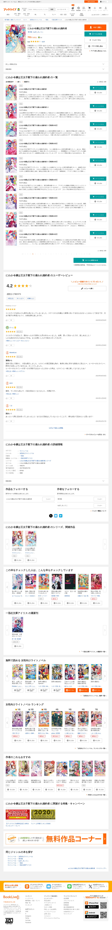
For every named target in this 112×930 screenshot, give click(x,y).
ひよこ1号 (28, 686)
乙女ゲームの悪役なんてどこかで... (69, 683)
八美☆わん (97, 733)
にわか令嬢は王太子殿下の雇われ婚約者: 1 (11, 782)
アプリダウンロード (50, 903)
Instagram (28, 916)
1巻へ (19, 82)
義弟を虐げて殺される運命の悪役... (30, 730)
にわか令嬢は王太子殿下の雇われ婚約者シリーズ (35, 461)
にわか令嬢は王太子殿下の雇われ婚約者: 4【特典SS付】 (38, 143)
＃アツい (22, 371)
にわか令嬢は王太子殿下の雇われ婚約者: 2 (33, 107)
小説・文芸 (63, 14)
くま (11, 405)
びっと (12, 327)
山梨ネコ (27, 733)
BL (36, 14)
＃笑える (10, 298)
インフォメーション (50, 911)
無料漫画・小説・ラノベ (32, 900)
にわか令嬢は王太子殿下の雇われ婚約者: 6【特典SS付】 (38, 180)
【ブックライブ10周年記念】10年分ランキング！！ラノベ (17, 825)
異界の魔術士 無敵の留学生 (83, 682)
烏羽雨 (58, 733)
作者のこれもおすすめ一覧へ (97, 795)
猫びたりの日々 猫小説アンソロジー (49, 782)
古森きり (80, 596)
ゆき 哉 (86, 596)
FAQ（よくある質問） (50, 909)
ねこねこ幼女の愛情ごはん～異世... (43, 730)
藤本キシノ (34, 733)
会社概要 (66, 898)
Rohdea (14, 686)
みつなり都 (72, 733)
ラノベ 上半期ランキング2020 (40, 823)
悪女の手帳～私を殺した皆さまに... (96, 593)
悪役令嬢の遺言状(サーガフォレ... (56, 593)
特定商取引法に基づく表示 (71, 909)
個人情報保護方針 (69, 907)
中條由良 (99, 596)
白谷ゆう (32, 596)
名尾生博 (61, 686)
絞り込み (24, 9)
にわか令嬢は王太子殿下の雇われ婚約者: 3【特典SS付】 (38, 125)
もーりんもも (16, 596)
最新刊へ (27, 82)
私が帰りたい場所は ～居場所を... (17, 593)
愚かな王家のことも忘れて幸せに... (83, 730)
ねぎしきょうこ (38, 32)
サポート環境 (48, 907)
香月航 (30, 32)
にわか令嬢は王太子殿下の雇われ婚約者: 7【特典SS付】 (38, 198)
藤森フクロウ (82, 733)
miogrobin (49, 686)
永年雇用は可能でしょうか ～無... (56, 730)
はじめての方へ (96, 14)
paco (11, 383)
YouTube (27, 920)
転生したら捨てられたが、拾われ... (69, 730)
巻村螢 (53, 596)
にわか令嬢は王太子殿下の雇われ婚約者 (33, 89)
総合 (8, 14)
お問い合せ (47, 914)
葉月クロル (41, 733)
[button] (17, 560)
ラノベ (54, 14)
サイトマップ (68, 914)
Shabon (48, 733)
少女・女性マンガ (26, 14)
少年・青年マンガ (17, 14)
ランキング (28, 905)
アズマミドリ (16, 553)
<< (22, 254)
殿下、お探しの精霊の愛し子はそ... (17, 683)
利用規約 (66, 905)
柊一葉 (14, 639)
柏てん (66, 686)
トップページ (29, 898)
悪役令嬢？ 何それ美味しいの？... (30, 683)
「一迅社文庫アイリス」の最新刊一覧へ (93, 651)
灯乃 (39, 596)
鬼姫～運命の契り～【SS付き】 (30, 592)
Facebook (28, 922)
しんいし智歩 (21, 686)
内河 (88, 733)
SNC (57, 596)
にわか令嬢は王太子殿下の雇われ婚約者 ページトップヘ (87, 868)
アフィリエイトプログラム (52, 918)
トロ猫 (66, 733)
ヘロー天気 (41, 686)
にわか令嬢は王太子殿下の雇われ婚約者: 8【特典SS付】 (38, 216)
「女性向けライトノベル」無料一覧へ (94, 696)
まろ (70, 686)
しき (92, 733)
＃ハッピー (20, 298)
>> (89, 254)
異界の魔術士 (95, 681)
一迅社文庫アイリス (26, 458)
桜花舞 (19, 639)
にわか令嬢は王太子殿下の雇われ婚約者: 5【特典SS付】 (38, 162)
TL (45, 14)
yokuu (53, 733)
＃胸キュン (30, 298)
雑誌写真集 (82, 14)
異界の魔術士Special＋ (42, 682)
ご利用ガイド (104, 14)
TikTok (27, 918)
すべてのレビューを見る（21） (96, 434)
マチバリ (93, 596)
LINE (26, 911)
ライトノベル (24, 451)
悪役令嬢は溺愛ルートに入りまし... (17, 730)
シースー (44, 596)
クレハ (27, 596)
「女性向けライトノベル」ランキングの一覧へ (91, 748)
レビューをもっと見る (56, 428)
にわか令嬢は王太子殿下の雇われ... (17, 550)
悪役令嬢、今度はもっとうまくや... (17, 636)
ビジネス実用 (72, 14)
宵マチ (18, 733)
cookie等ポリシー (69, 911)
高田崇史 (67, 596)
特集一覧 (28, 903)
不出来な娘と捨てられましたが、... (43, 593)
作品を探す (47, 900)
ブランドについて (69, 900)
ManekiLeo (13, 352)
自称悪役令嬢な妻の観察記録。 (96, 729)
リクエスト (47, 916)
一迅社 (22, 456)
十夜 (13, 733)
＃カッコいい (25, 341)
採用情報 (66, 903)
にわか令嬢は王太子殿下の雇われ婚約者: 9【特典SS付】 (38, 234)
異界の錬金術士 (56, 681)
